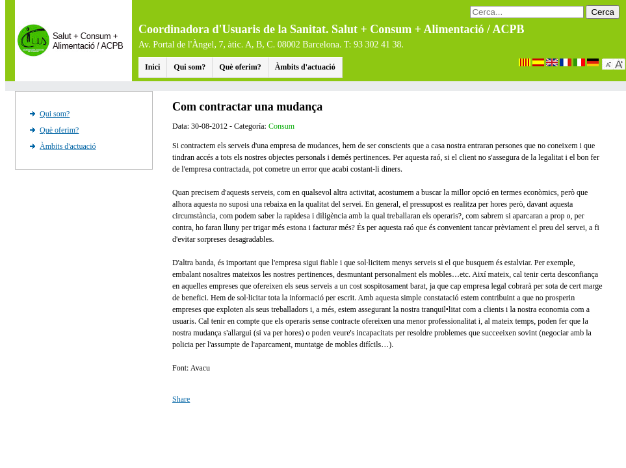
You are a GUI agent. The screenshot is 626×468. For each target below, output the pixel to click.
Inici (152, 67)
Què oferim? (240, 67)
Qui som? (189, 67)
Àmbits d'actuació (305, 67)
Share (181, 399)
